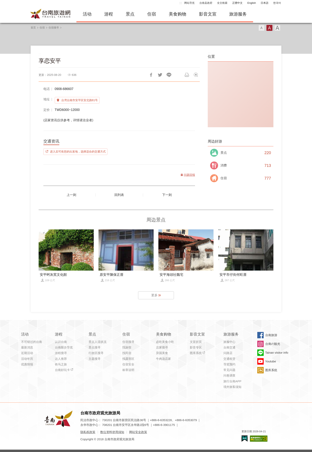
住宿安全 (128, 364)
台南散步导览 (64, 347)
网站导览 (189, 2)
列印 (187, 75)
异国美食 (162, 353)
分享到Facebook (151, 75)
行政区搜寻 (96, 353)
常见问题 (229, 370)
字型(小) (261, 28)
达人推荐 (61, 358)
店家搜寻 (162, 347)
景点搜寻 (94, 347)
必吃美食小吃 (165, 341)
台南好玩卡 (62, 370)
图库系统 (196, 353)
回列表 (119, 195)
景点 (130, 14)
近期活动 (27, 353)
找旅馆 (126, 347)
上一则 (71, 195)
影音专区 (196, 347)
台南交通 (229, 347)
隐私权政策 (87, 432)
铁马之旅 (61, 364)
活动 (87, 14)
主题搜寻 (94, 358)
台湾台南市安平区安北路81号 (79, 100)
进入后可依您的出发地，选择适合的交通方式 (78, 151)
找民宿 (126, 353)
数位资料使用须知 (112, 432)
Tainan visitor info (276, 352)
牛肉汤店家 (163, 358)
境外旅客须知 (232, 386)
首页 (33, 27)
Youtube (270, 361)
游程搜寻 (61, 353)
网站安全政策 (138, 432)
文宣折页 (196, 341)
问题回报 (196, 75)
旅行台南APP (232, 381)
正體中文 (237, 2)
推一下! (160, 75)
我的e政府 (245, 438)
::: (180, 3)
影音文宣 (207, 14)
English (251, 2)
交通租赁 (229, 358)
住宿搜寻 (54, 27)
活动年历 (27, 358)
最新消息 (27, 347)
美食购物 (177, 14)
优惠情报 (27, 364)
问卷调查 (229, 375)
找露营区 (128, 358)
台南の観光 (272, 343)
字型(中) (269, 28)
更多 (154, 295)
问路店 (227, 353)
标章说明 (128, 370)
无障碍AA (258, 438)
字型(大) (277, 28)
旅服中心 (229, 341)
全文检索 (222, 2)
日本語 (264, 2)
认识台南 (61, 341)
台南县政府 (205, 2)
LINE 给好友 (169, 75)
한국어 (277, 2)
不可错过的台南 (31, 341)
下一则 (167, 195)
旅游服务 (238, 14)
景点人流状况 (97, 341)
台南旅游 (271, 335)
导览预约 (229, 364)
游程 (108, 14)
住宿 (151, 14)
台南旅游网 (50, 14)
